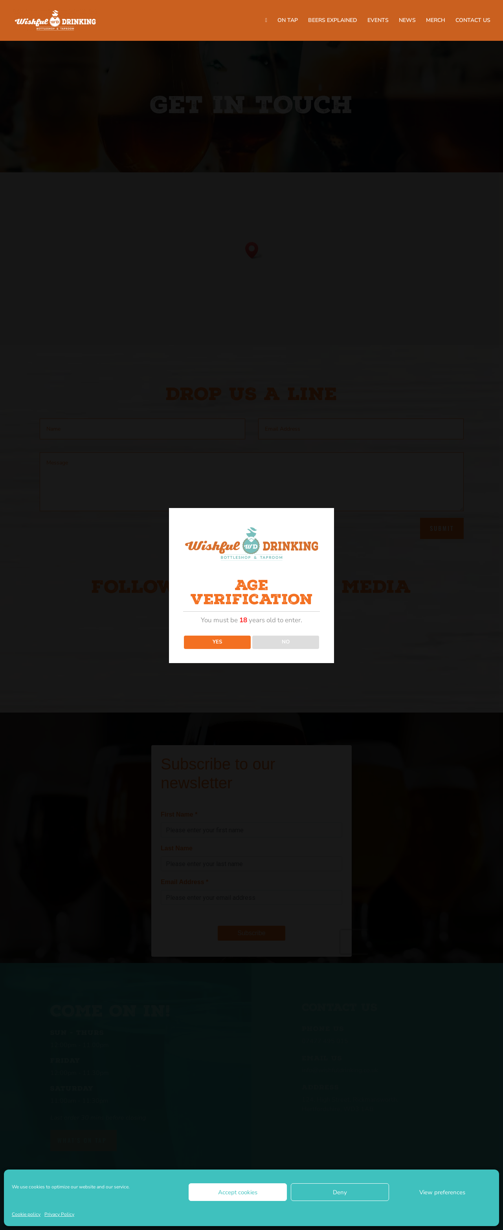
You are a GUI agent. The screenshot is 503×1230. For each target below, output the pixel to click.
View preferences (442, 1192)
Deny (340, 1192)
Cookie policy (26, 1214)
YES (217, 641)
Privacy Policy (59, 1214)
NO (286, 641)
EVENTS (378, 21)
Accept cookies (237, 1192)
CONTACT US (472, 21)
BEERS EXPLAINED (332, 21)
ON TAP (287, 21)
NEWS (407, 21)
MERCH (435, 21)
